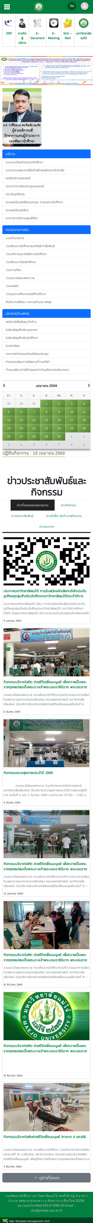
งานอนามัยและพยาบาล (20, 278)
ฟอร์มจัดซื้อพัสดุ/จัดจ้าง (21, 321)
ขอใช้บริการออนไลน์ (18, 178)
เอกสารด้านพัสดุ (17, 313)
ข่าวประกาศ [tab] (46, 526)
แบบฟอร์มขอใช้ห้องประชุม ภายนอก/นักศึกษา (34, 202)
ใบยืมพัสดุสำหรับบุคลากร (21, 329)
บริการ (10, 153)
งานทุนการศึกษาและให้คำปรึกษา (26, 294)
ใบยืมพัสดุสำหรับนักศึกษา (22, 337)
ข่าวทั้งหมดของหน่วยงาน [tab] (32, 505)
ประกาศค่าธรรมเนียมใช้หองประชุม (27, 353)
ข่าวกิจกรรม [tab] (68, 505)
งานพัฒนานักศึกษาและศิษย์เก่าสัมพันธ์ (30, 246)
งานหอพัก (12, 286)
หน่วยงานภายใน (17, 229)
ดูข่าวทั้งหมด (47, 1178)
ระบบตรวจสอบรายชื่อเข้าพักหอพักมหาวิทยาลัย (35, 170)
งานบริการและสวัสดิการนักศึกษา (26, 254)
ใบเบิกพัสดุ (13, 345)
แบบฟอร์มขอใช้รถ (17, 210)
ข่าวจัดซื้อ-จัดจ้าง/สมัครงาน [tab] (64, 515)
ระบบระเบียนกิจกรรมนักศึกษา (24, 162)
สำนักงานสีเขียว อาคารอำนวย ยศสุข (29, 302)
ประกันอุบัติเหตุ (15, 194)
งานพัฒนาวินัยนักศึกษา (21, 262)
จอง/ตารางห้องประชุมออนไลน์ (25, 186)
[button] (7, 70)
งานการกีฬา (13, 270)
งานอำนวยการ (15, 238)
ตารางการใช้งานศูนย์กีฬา (22, 218)
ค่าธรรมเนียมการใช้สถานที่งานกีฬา (28, 361)
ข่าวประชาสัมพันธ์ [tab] (22, 515)
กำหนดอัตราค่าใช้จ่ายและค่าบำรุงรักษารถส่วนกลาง (37, 369)
